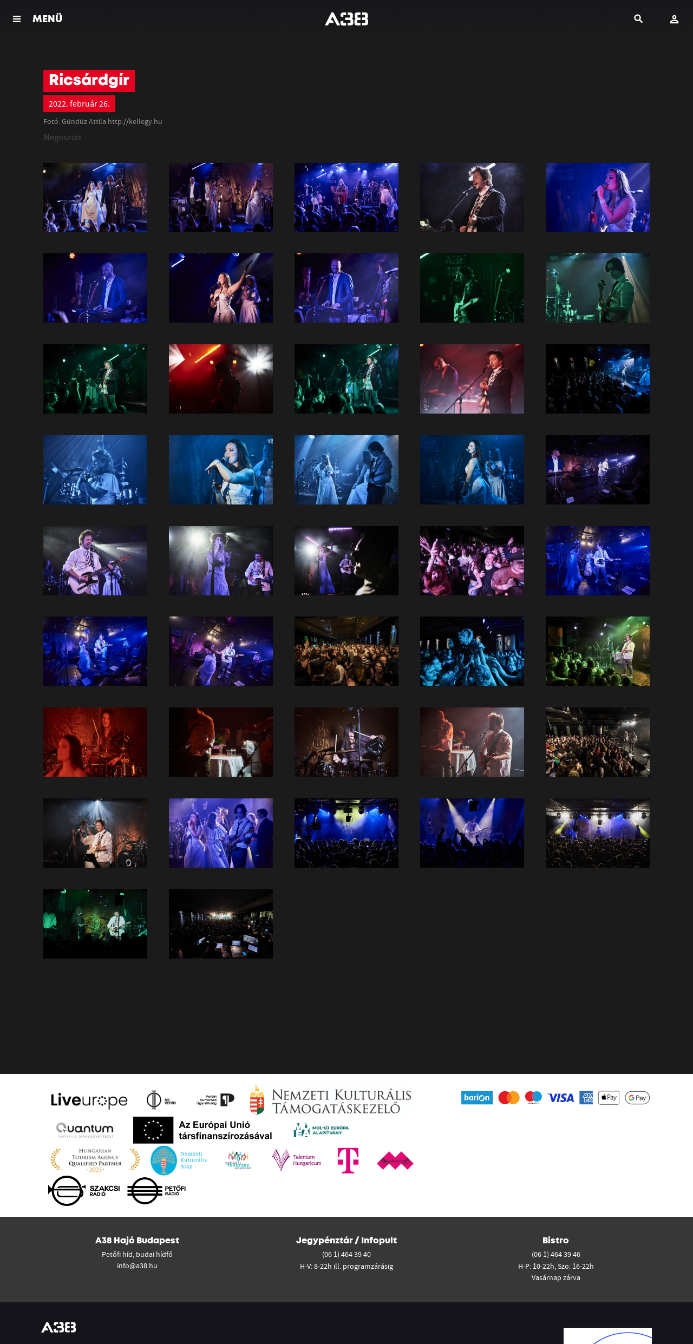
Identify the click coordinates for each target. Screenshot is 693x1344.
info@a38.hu (137, 1265)
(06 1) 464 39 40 (346, 1254)
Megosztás (62, 137)
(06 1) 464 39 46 (556, 1254)
